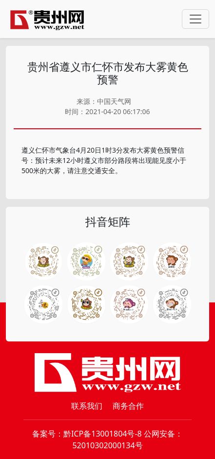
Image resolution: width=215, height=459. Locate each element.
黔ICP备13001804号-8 (102, 433)
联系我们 (86, 405)
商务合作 (128, 405)
